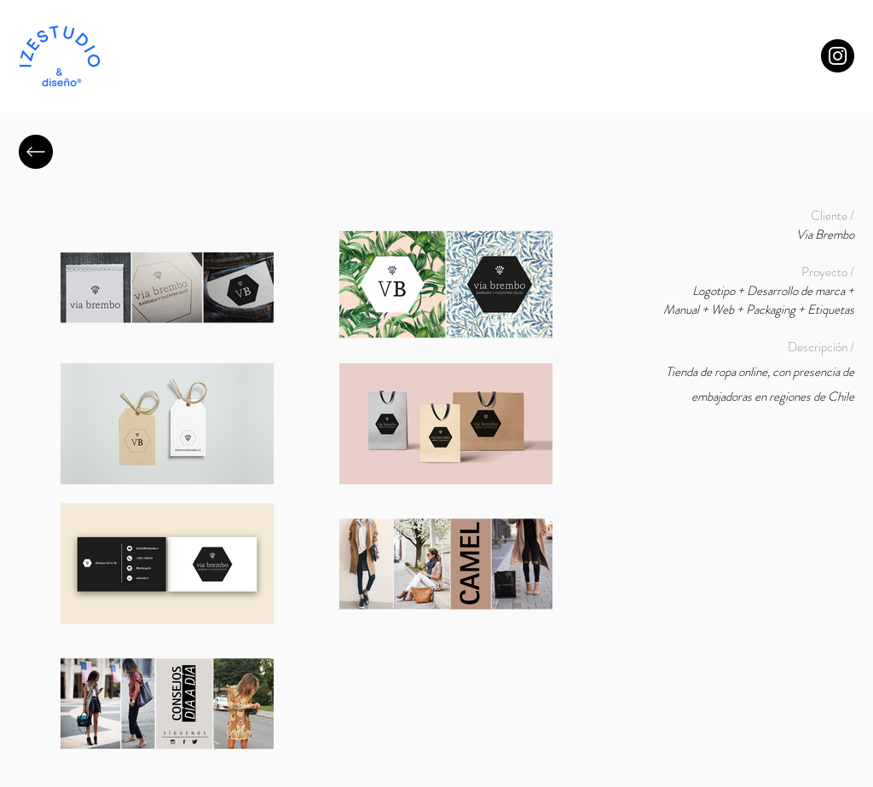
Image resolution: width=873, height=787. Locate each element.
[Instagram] (837, 55)
